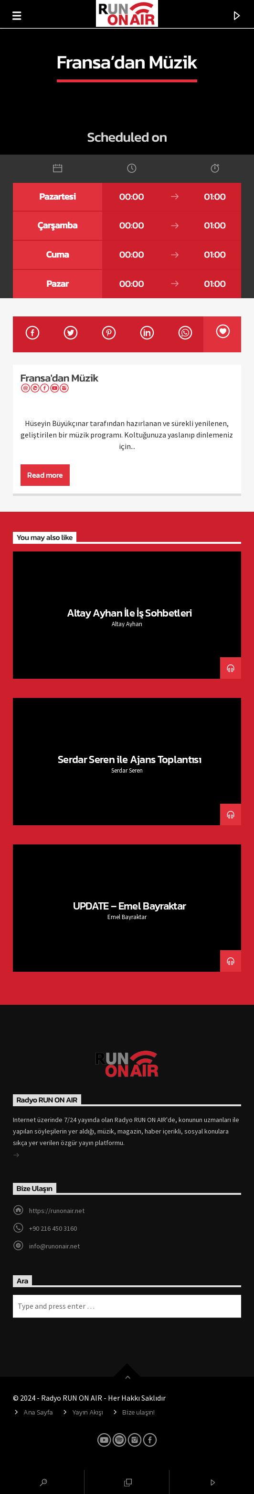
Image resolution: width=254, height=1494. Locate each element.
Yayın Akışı (87, 1412)
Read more (45, 475)
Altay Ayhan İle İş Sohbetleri (129, 613)
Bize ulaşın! (138, 1412)
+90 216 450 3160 (53, 1228)
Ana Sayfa (38, 1412)
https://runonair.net (57, 1210)
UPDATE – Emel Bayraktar (129, 906)
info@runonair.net (54, 1246)
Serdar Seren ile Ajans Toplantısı (129, 759)
